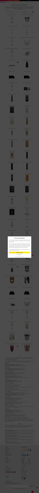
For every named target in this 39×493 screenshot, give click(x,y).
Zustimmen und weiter (19, 252)
